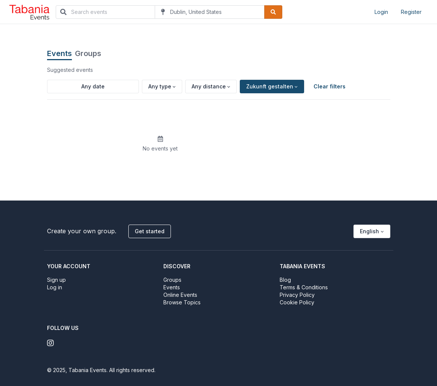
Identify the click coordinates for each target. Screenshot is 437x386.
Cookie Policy (297, 302)
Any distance (209, 86)
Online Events (180, 295)
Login (381, 12)
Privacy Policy (297, 295)
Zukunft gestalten (269, 86)
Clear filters (330, 86)
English (369, 231)
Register (411, 12)
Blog (285, 280)
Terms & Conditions (304, 287)
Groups (88, 53)
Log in (54, 287)
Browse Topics (182, 302)
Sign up (56, 280)
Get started (149, 231)
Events (59, 53)
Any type (159, 86)
